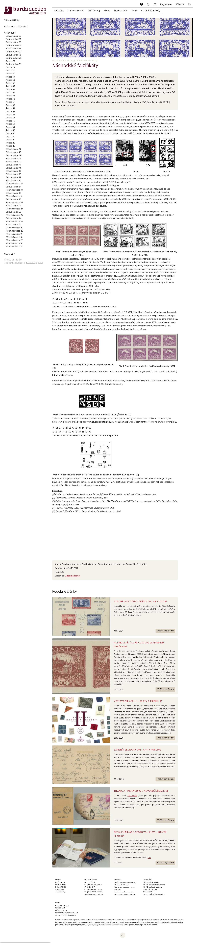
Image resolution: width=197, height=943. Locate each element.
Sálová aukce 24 (14, 218)
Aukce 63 (10, 96)
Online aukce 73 (13, 64)
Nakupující (9, 254)
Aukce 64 (10, 92)
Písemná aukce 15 (14, 247)
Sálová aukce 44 (14, 155)
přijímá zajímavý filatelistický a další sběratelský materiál (106, 926)
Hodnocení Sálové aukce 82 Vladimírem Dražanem (139, 645)
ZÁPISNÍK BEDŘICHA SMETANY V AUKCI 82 (137, 751)
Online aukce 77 (14, 52)
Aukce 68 (10, 80)
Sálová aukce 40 (14, 168)
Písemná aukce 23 (14, 221)
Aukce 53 (10, 127)
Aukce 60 (10, 105)
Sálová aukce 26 (14, 212)
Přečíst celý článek (165, 631)
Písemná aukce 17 (14, 240)
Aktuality (59, 11)
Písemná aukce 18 (14, 237)
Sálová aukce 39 (14, 171)
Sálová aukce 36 (14, 180)
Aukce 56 (10, 118)
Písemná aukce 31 (14, 196)
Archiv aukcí (10, 33)
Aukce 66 (10, 86)
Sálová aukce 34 (14, 187)
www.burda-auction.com (126, 888)
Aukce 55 (10, 121)
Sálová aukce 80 (14, 42)
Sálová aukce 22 (14, 225)
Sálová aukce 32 (14, 193)
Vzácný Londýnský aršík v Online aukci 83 (140, 602)
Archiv (135, 11)
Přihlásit (179, 5)
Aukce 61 (10, 102)
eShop (107, 11)
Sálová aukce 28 (14, 206)
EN (189, 5)
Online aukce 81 (13, 39)
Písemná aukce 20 (14, 231)
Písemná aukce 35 (14, 184)
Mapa (64, 893)
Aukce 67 (10, 83)
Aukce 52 (10, 130)
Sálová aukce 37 (14, 177)
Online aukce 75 (14, 58)
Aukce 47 (10, 146)
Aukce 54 (10, 124)
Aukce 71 (10, 70)
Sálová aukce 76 (14, 55)
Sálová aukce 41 (14, 165)
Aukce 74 (10, 61)
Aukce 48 (10, 143)
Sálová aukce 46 (14, 149)
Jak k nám (58, 893)
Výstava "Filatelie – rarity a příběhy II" (138, 702)
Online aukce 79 (14, 45)
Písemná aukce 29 (14, 202)
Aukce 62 (10, 99)
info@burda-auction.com (127, 883)
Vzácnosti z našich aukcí (16, 27)
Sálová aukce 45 (14, 152)
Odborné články (12, 20)
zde (149, 858)
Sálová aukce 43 (14, 158)
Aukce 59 (10, 108)
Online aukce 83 (76, 11)
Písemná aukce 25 (14, 215)
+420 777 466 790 (122, 885)
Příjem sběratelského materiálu (124, 895)
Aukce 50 (10, 136)
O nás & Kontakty (152, 11)
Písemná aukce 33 (14, 190)
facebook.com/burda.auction (124, 893)
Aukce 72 (10, 67)
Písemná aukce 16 (14, 243)
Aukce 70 (10, 74)
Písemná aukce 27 (14, 209)
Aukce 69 (10, 77)
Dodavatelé (121, 11)
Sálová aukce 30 (14, 199)
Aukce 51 (10, 133)
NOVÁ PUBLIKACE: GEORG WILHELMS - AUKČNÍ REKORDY (140, 835)
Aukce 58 (10, 111)
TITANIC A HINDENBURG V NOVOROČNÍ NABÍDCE (141, 792)
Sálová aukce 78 (14, 49)
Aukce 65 (10, 89)
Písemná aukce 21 (14, 228)
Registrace (165, 5)
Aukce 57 (10, 114)
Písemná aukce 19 (14, 234)
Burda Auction (59, 61)
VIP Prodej (94, 11)
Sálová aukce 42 (14, 162)
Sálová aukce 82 (14, 36)
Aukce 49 (10, 140)
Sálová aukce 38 (14, 174)
